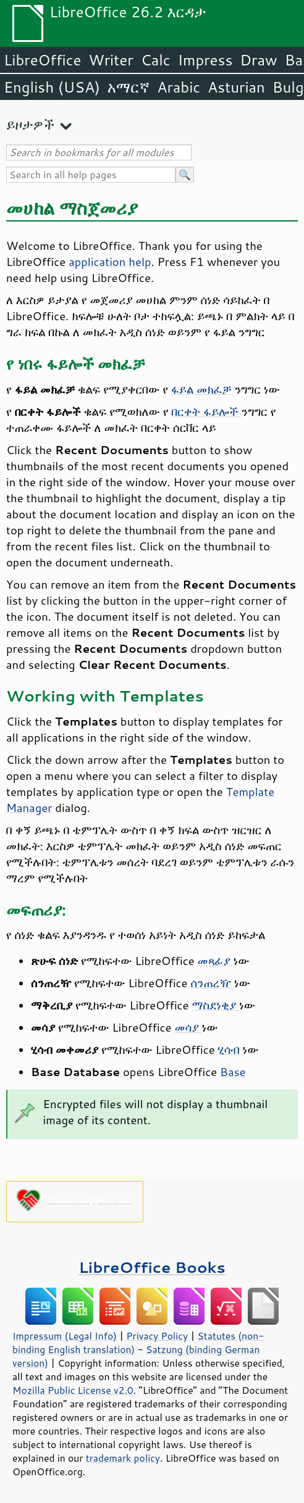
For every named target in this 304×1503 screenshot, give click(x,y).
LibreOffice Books (152, 1267)
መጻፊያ (216, 961)
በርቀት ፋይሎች (206, 412)
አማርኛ (129, 87)
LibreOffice (42, 59)
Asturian (236, 87)
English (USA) (52, 87)
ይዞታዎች (30, 124)
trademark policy (123, 1458)
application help (110, 262)
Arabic (178, 87)
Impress (205, 59)
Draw (258, 59)
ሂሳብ (230, 1049)
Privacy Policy (157, 1336)
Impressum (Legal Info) (64, 1336)
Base (232, 1072)
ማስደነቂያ (216, 1005)
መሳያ (188, 1027)
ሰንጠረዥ (212, 983)
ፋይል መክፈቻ (203, 389)
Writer (110, 59)
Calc (156, 59)
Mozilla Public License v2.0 (72, 1390)
